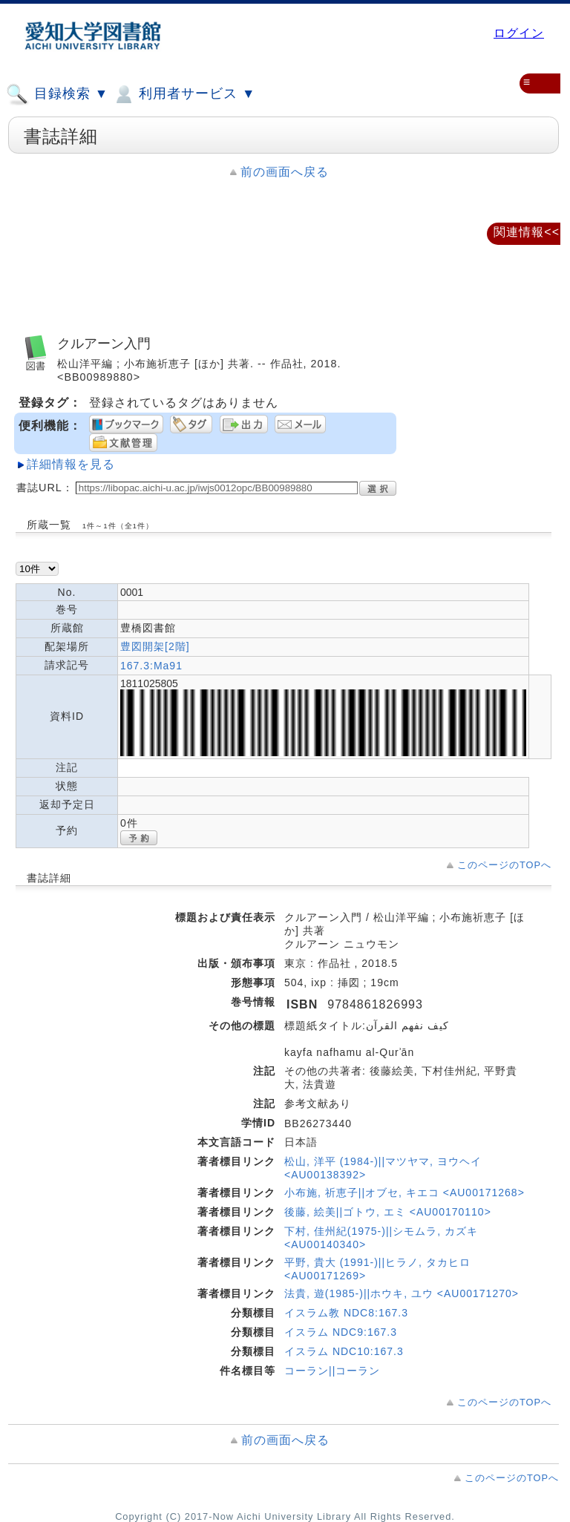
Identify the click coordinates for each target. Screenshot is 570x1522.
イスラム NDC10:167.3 (344, 1351)
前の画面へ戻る (284, 171)
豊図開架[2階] (155, 646)
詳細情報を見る (71, 464)
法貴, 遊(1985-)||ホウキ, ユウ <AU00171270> (401, 1293)
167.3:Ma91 (151, 666)
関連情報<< (527, 232)
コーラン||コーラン (332, 1371)
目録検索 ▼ (57, 94)
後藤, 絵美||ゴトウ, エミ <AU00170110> (387, 1212)
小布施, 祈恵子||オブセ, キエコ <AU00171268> (404, 1192)
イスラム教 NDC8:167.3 (346, 1313)
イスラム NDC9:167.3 (340, 1332)
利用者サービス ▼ (183, 94)
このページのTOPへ (504, 864)
